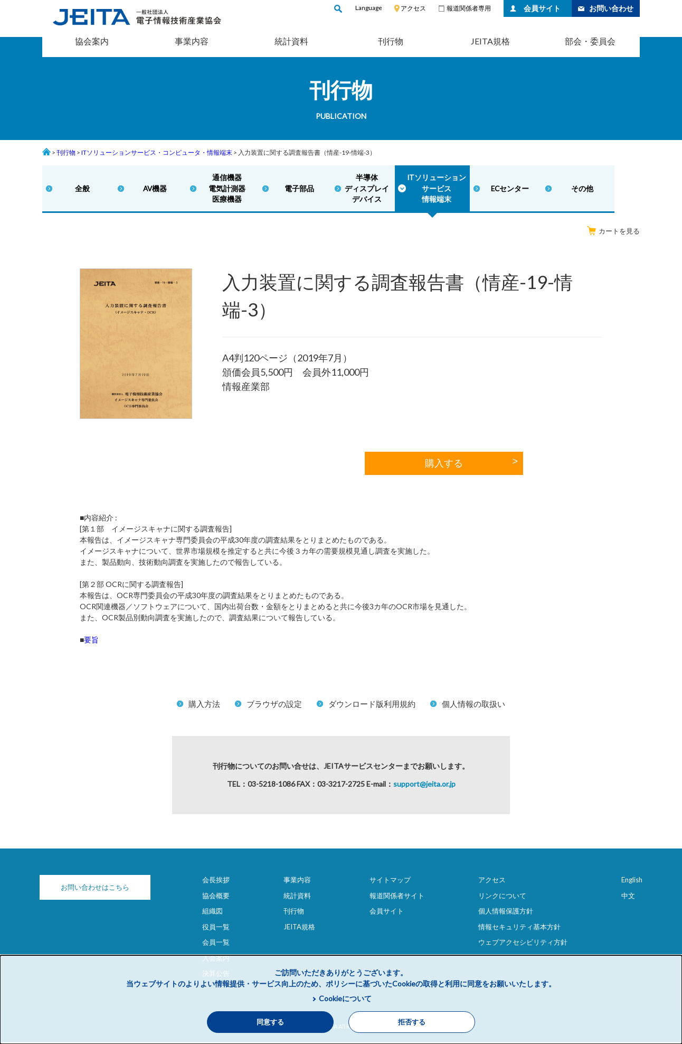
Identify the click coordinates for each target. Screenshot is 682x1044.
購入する (444, 465)
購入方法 (204, 706)
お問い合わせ (611, 8)
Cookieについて (345, 998)
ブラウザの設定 (274, 706)
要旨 (91, 641)
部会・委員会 (590, 41)
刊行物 (390, 41)
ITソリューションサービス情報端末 (433, 189)
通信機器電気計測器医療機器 (225, 189)
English (631, 882)
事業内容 (192, 41)
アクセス (413, 8)
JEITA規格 (490, 41)
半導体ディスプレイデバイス (365, 189)
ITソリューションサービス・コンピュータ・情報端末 (156, 152)
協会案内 (92, 41)
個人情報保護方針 (505, 913)
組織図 (212, 913)
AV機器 (154, 189)
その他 (578, 189)
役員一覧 (216, 928)
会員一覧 (216, 944)
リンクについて (502, 897)
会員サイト (542, 8)
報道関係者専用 (469, 8)
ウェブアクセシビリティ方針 (522, 944)
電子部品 (297, 189)
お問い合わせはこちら (95, 889)
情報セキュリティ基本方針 (519, 928)
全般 (81, 189)
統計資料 (291, 41)
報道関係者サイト (397, 897)
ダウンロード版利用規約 (371, 706)
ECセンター (507, 189)
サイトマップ (390, 882)
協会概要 (216, 897)
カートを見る (613, 233)
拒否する (411, 1022)
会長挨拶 (216, 882)
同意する (270, 1022)
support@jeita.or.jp (424, 785)
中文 (628, 897)
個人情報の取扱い (473, 706)
